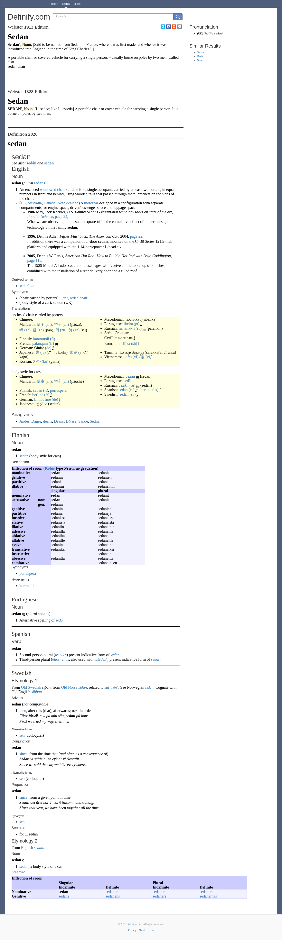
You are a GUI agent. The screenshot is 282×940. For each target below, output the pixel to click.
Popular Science (40, 216)
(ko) (45, 361)
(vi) (135, 357)
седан (130, 376)
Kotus (50, 468)
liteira (128, 324)
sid (106, 687)
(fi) (52, 339)
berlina (145, 390)
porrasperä (58, 390)
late (114, 687)
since (23, 754)
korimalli (26, 586)
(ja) (43, 352)
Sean (199, 60)
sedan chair (79, 298)
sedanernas (208, 896)
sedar (114, 655)
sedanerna (207, 891)
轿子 (58, 324)
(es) (132, 390)
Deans (59, 421)
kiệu (128, 357)
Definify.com (134, 924)
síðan (82, 687)
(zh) (48, 324)
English (27, 847)
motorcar (91, 203)
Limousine (42, 399)
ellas (65, 659)
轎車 (40, 381)
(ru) (139, 328)
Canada (49, 203)
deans (47, 421)
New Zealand (67, 203)
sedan (37, 390)
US (23, 203)
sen (22, 735)
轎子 (40, 324)
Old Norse (69, 687)
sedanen (112, 891)
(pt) (137, 324)
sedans (39, 183)
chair (61, 189)
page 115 (34, 260)
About (141, 930)
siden (149, 687)
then (22, 710)
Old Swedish (31, 687)
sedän (49, 163)
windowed (48, 189)
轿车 (58, 381)
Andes (24, 421)
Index (77, 3)
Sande (83, 421)
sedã (127, 381)
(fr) (51, 343)
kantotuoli (41, 339)
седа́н (123, 385)
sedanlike (26, 286)
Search (66, 3)
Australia (34, 203)
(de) (48, 348)
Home (54, 3)
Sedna (94, 421)
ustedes (61, 655)
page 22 (136, 236)
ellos (56, 659)
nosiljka (124, 343)
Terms (150, 930)
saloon (58, 302)
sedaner (159, 891)
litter (64, 298)
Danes (36, 421)
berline (37, 395)
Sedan (200, 52)
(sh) (134, 343)
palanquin (40, 343)
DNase (71, 421)
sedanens (113, 896)
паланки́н (127, 328)
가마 (37, 361)
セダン (41, 404)
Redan (200, 56)
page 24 (61, 216)
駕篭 (73, 352)
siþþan (36, 692)
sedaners (159, 896)
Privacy (132, 930)
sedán (31, 163)
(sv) (132, 394)
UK (200, 33)
